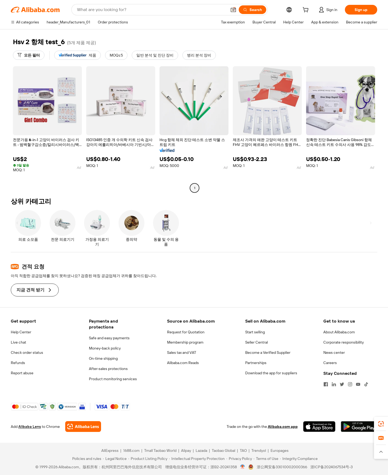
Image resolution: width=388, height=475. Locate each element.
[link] (381, 424)
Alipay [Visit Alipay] (186, 450)
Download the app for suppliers (271, 373)
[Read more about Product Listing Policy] (147, 458)
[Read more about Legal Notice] (115, 458)
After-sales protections (108, 368)
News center (334, 352)
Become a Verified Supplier (267, 352)
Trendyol (258, 450)
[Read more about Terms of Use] (266, 458)
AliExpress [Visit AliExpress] (110, 450)
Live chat (18, 342)
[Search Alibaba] (151, 10)
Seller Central (256, 342)
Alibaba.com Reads (183, 363)
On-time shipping (103, 358)
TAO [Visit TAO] (243, 450)
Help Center (21, 332)
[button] (233, 9)
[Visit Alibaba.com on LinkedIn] (333, 384)
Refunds (18, 363)
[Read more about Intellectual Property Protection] (197, 458)
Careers (330, 363)
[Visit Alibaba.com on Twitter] (342, 384)
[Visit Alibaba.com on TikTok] (366, 384)
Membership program (185, 342)
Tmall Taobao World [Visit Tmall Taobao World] (160, 450)
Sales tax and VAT (181, 352)
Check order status (27, 352)
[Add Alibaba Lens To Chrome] (83, 426)
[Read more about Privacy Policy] (239, 458)
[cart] (307, 10)
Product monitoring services (113, 379)
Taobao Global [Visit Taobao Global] (223, 450)
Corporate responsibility (343, 342)
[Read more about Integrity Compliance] (299, 458)
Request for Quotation (186, 332)
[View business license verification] (242, 467)
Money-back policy (105, 348)
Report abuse (22, 373)
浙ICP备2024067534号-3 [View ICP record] (331, 467)
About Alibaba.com (339, 332)
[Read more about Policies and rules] (86, 458)
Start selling (255, 332)
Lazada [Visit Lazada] (201, 450)
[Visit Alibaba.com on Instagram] (350, 384)
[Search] (252, 9)
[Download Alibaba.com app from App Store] (319, 426)
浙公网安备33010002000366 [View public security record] (282, 467)
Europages (280, 450)
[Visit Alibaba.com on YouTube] (358, 384)
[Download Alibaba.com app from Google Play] (359, 426)
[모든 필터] (28, 55)
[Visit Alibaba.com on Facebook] (325, 384)
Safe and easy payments (109, 338)
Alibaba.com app (283, 426)
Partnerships (255, 363)
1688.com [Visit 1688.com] (131, 450)
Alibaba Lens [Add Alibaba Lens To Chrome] (29, 426)
